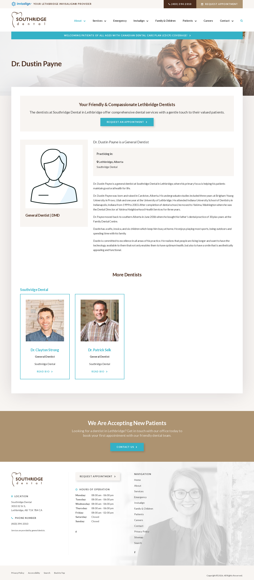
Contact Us (125, 446)
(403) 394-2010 (177, 4)
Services (97, 20)
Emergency (119, 20)
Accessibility (34, 572)
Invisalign (139, 20)
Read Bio (43, 371)
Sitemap (138, 537)
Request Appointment (218, 4)
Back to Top (59, 572)
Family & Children (165, 20)
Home (137, 479)
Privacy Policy (141, 531)
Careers (208, 20)
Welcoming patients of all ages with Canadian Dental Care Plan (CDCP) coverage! (126, 35)
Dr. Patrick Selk (99, 350)
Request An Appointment (125, 122)
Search (240, 20)
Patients (188, 20)
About (78, 20)
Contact (225, 20)
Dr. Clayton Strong (45, 350)
